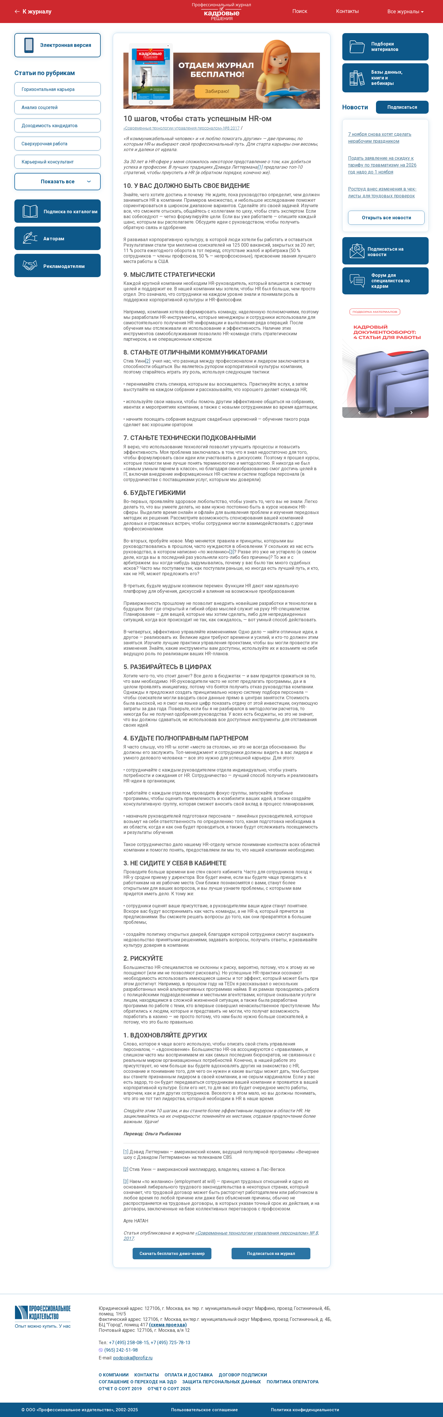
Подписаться (402, 107)
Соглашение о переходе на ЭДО (138, 1381)
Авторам (53, 238)
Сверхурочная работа (44, 143)
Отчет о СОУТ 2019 (120, 1388)
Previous (359, 412)
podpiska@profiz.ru (132, 1358)
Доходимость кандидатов (50, 125)
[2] (147, 361)
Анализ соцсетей (40, 107)
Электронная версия (65, 45)
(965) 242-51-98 (121, 1350)
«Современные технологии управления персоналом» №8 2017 (181, 128)
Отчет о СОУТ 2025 (169, 1388)
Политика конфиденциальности (305, 1409)
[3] (231, 552)
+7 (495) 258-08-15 (129, 1342)
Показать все (58, 181)
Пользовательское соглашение (204, 1409)
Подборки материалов (384, 46)
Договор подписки (243, 1375)
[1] (259, 167)
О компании (114, 1375)
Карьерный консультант (48, 162)
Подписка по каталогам (71, 211)
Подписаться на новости (386, 251)
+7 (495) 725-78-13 (170, 1342)
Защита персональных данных (221, 1381)
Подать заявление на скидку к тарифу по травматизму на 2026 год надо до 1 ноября (382, 165)
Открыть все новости (386, 217)
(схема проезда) (168, 1325)
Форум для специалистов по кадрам (391, 281)
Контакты (146, 1375)
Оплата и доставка (189, 1375)
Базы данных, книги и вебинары (387, 77)
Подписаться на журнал (271, 1253)
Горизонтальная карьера (48, 89)
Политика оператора (293, 1381)
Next (411, 412)
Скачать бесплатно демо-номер (172, 1253)
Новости (355, 107)
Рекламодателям (64, 266)
